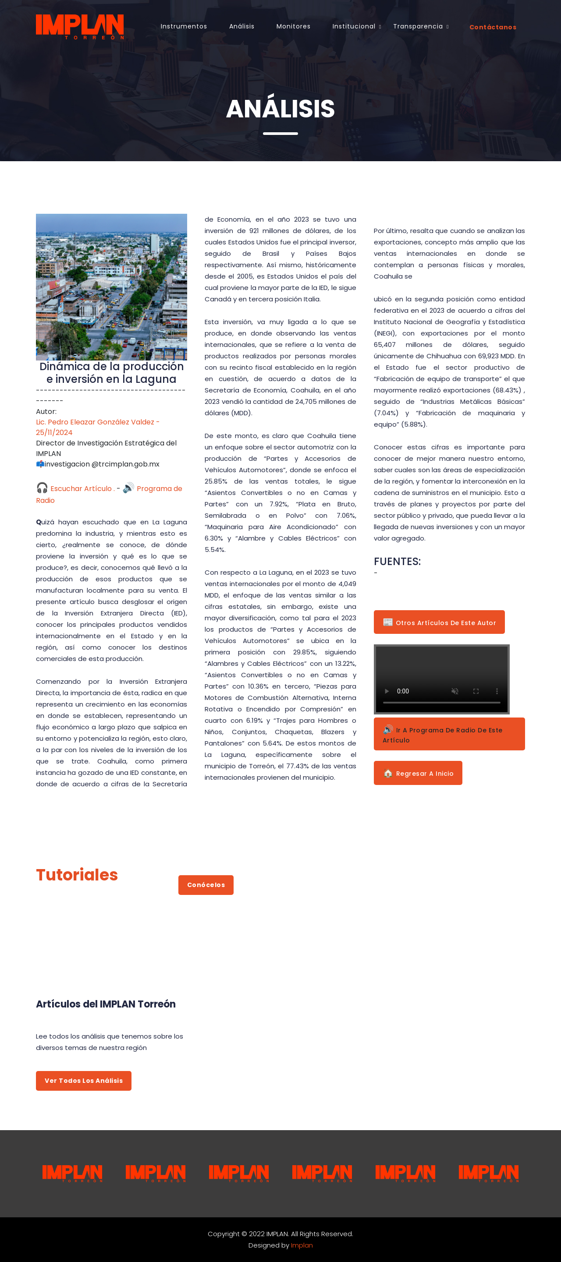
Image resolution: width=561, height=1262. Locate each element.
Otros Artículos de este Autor (440, 622)
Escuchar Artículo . (75, 489)
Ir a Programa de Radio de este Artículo (443, 734)
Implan (302, 1245)
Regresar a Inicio (418, 773)
